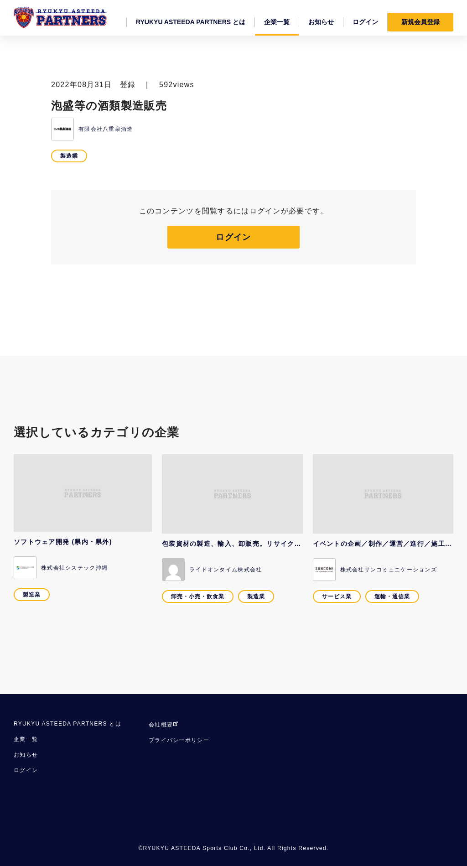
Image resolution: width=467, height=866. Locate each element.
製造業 (69, 156)
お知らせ (26, 755)
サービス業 (337, 596)
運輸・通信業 (392, 596)
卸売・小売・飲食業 (197, 596)
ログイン (233, 237)
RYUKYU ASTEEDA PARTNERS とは (67, 724)
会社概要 (164, 724)
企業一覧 (26, 739)
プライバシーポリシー (179, 740)
